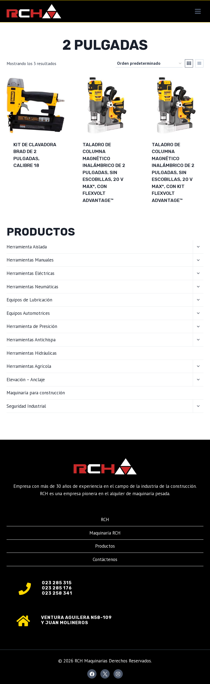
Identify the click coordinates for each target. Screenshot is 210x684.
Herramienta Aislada (27, 247)
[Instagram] (118, 674)
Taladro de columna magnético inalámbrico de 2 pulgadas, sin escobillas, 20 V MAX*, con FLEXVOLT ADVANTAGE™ (104, 172)
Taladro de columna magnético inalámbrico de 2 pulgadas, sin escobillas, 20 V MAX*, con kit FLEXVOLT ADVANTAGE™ (173, 172)
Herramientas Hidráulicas (32, 353)
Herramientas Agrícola (29, 366)
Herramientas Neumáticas (32, 287)
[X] (105, 674)
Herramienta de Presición (32, 326)
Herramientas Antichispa (31, 340)
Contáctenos (105, 559)
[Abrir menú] (197, 11)
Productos (105, 546)
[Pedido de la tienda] (149, 63)
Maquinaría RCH (105, 533)
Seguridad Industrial (26, 406)
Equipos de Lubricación (29, 300)
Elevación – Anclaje (26, 380)
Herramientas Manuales (30, 260)
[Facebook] (92, 674)
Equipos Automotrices (28, 313)
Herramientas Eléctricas (30, 273)
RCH (105, 519)
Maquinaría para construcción (36, 393)
